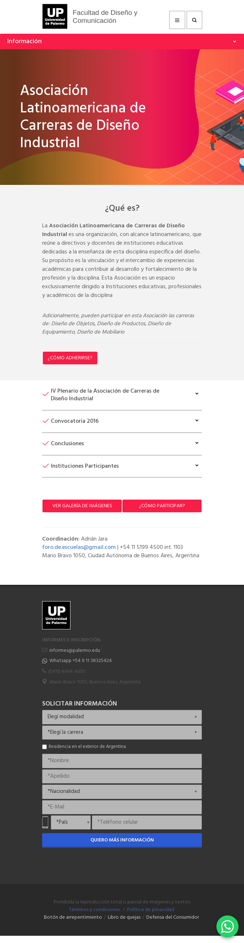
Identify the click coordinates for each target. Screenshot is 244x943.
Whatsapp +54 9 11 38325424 (80, 661)
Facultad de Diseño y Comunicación (105, 16)
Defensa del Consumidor (172, 917)
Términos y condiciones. (95, 910)
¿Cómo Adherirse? (70, 358)
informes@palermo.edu (74, 650)
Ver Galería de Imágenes (82, 506)
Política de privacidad (150, 910)
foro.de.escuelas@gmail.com (79, 547)
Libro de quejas (124, 917)
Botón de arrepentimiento (73, 917)
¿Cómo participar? (162, 506)
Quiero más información (122, 840)
